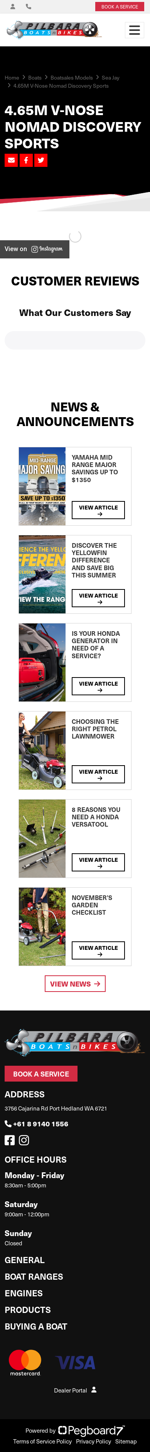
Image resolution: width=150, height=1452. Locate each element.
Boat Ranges (34, 1276)
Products (28, 1309)
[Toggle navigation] (134, 30)
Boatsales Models (72, 77)
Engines (24, 1293)
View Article (98, 510)
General (25, 1259)
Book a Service (41, 1073)
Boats (35, 77)
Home (12, 77)
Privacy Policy (93, 1441)
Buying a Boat (36, 1326)
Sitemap (126, 1441)
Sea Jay (111, 77)
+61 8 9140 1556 (36, 1123)
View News (75, 983)
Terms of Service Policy (42, 1441)
